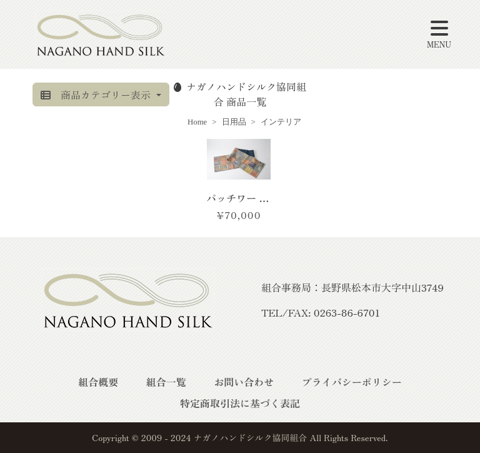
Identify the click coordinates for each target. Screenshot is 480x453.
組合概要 (98, 381)
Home (197, 122)
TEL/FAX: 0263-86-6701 (320, 312)
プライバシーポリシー (352, 381)
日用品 (234, 122)
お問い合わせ (244, 381)
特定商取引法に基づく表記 (240, 402)
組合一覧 (166, 381)
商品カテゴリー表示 (97, 94)
